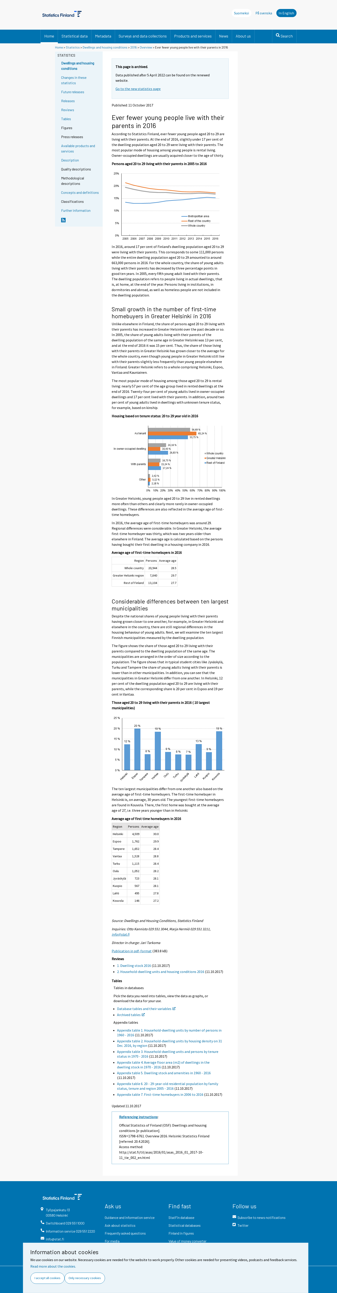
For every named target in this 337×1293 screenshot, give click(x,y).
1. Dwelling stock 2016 (134, 965)
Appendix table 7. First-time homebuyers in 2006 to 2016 (160, 1094)
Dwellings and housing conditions (105, 47)
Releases (68, 101)
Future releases (72, 92)
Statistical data (75, 35)
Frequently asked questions (125, 1233)
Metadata (103, 35)
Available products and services (78, 148)
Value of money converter (187, 1241)
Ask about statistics (120, 1225)
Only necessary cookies (85, 1278)
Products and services (193, 35)
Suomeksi (241, 13)
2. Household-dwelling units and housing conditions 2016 (160, 971)
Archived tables (131, 1014)
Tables (66, 119)
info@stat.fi (120, 934)
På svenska (263, 13)
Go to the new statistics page (138, 88)
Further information (76, 210)
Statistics (73, 47)
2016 (133, 47)
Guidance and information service (130, 1217)
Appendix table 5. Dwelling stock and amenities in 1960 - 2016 (164, 1073)
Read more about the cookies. (53, 1266)
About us (243, 35)
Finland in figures (181, 1233)
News (223, 35)
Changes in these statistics (73, 80)
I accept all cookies (47, 1278)
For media (112, 1241)
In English (286, 13)
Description (70, 160)
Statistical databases (184, 1225)
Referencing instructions (138, 1117)
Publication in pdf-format (132, 951)
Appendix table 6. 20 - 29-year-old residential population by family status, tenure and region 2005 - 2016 (167, 1086)
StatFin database (181, 1217)
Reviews (67, 110)
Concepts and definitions (80, 192)
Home (49, 35)
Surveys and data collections (143, 35)
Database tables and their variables (146, 1008)
